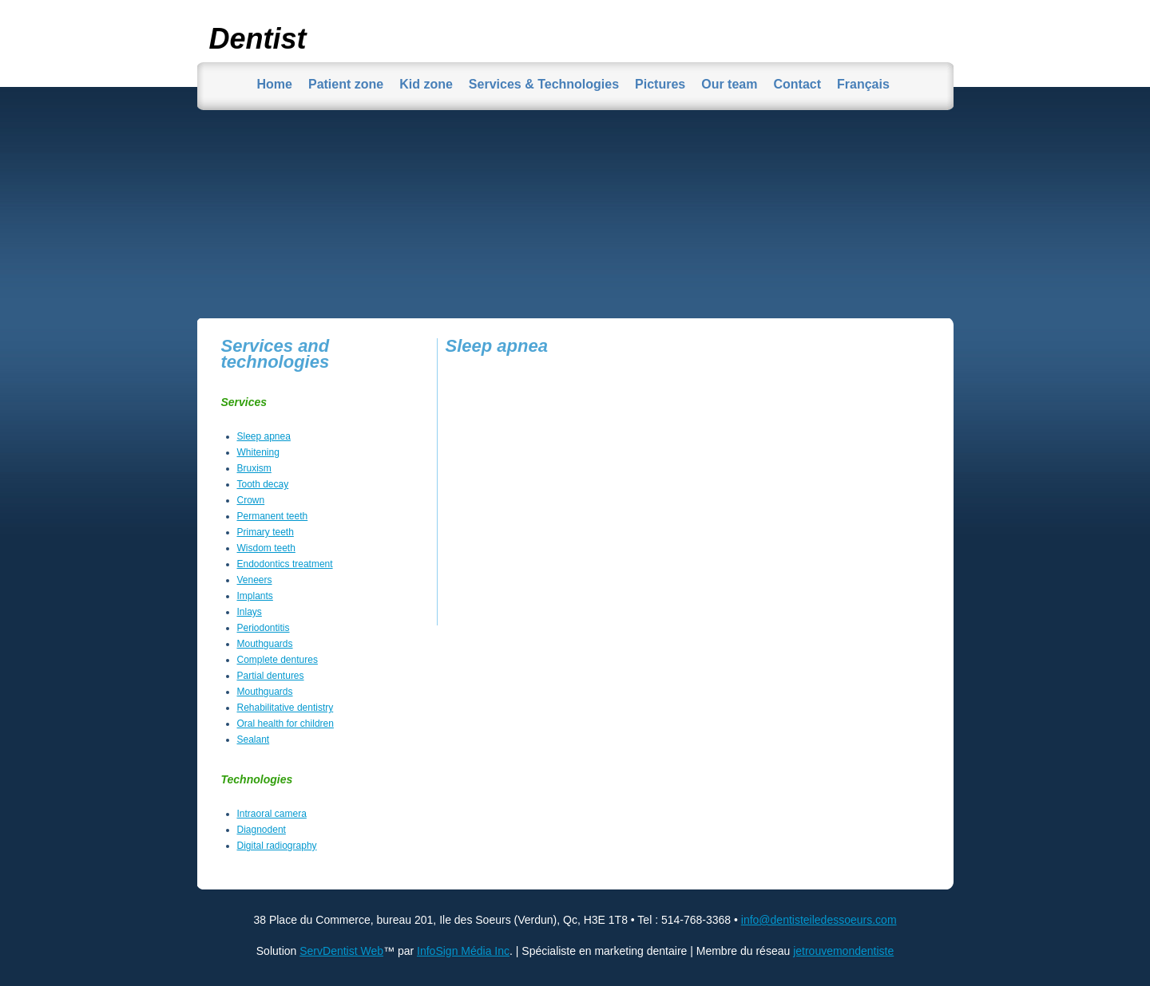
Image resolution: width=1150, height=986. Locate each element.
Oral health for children (285, 723)
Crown (251, 500)
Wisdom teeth (266, 548)
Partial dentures (270, 675)
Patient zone (345, 84)
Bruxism (254, 468)
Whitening (258, 452)
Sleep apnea (264, 436)
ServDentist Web (341, 951)
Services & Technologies (544, 84)
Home (274, 84)
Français (863, 84)
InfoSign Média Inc (463, 951)
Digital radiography (277, 845)
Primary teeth (265, 532)
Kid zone (426, 84)
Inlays (249, 611)
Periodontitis (263, 627)
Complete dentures (277, 659)
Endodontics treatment (285, 564)
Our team (729, 84)
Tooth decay (263, 484)
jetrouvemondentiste (843, 951)
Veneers (254, 580)
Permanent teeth (272, 516)
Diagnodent (261, 829)
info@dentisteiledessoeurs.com (819, 919)
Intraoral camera (272, 813)
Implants (255, 595)
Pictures (660, 84)
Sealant (253, 739)
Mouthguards (265, 643)
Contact (797, 84)
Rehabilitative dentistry (285, 707)
